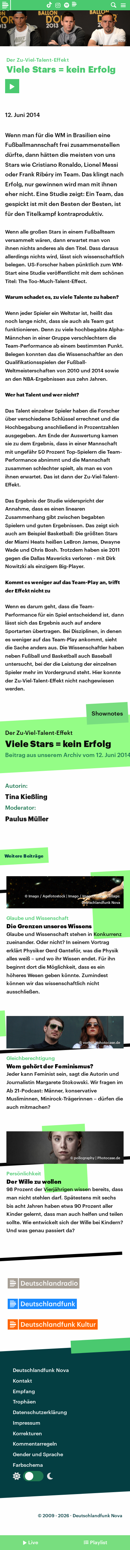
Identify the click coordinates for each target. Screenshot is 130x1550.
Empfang (24, 1391)
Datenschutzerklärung (40, 1412)
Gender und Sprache (38, 1454)
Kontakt (22, 1380)
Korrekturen (27, 1433)
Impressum (26, 1423)
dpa (121, 40)
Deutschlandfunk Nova (41, 1370)
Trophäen (24, 1401)
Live (33, 1542)
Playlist (98, 1542)
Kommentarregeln (35, 1443)
